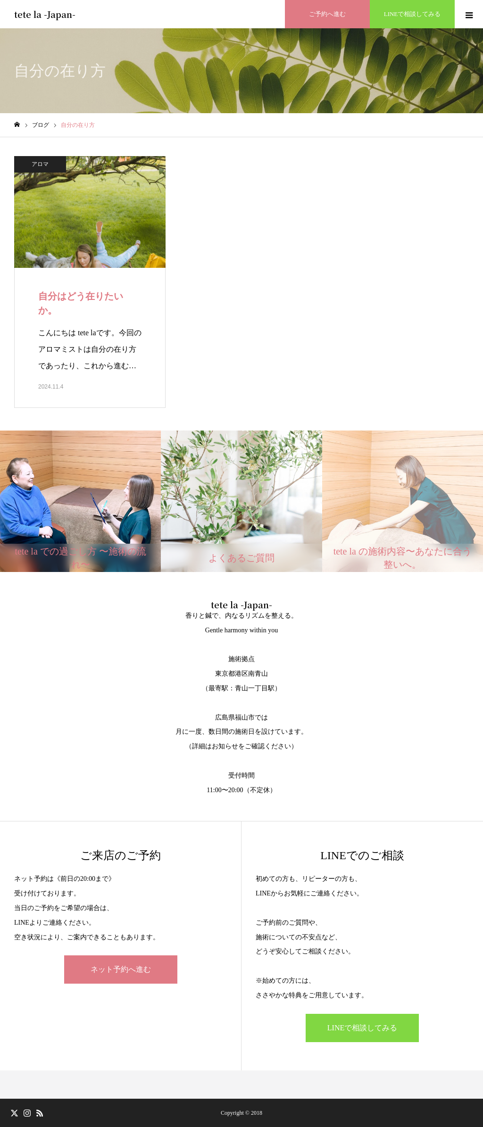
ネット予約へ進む (121, 969)
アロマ (40, 164)
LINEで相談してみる (362, 1028)
